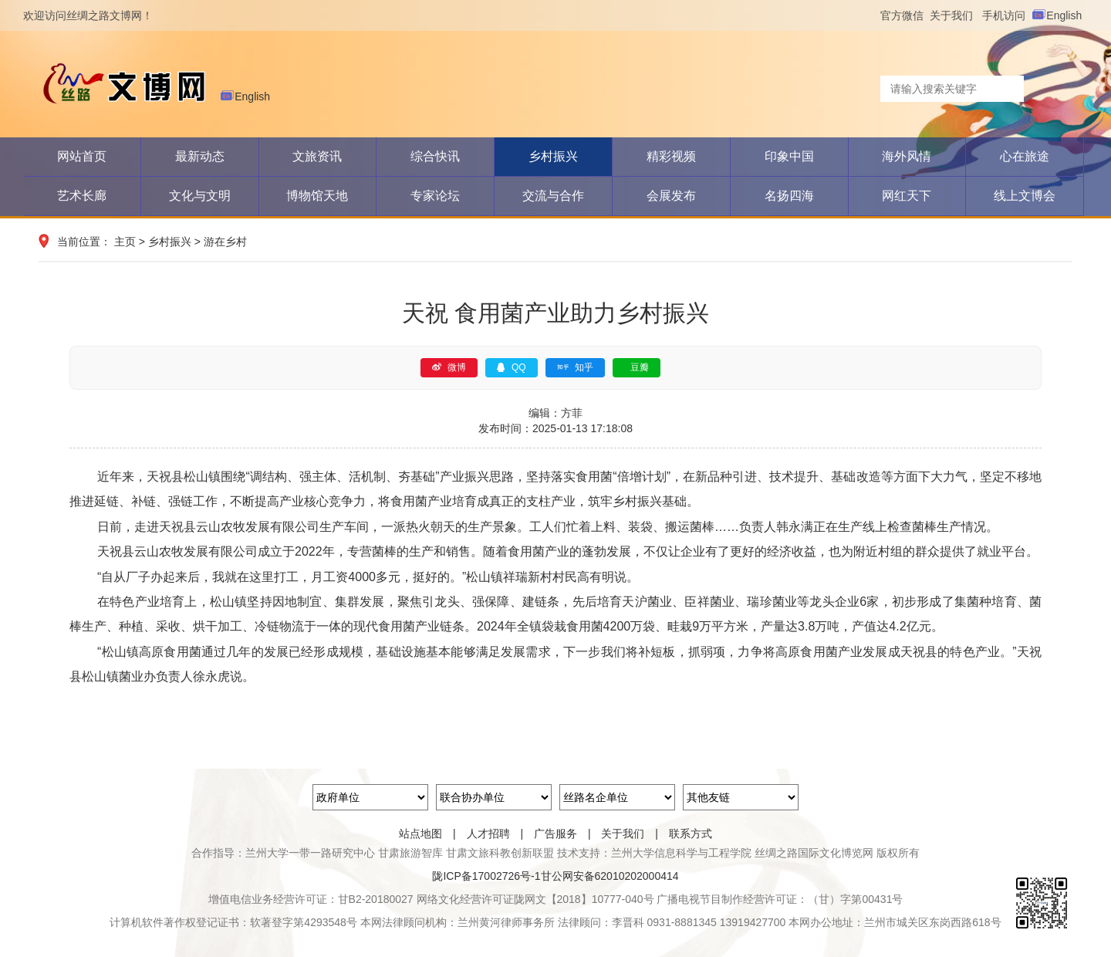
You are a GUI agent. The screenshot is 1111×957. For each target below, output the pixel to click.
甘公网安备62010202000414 (610, 876)
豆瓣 (639, 367)
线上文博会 (1024, 195)
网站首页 (81, 156)
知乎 (575, 367)
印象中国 (789, 156)
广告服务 (555, 833)
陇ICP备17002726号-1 (486, 876)
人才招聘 (488, 833)
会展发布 (671, 195)
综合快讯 (435, 156)
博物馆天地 (317, 195)
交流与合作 (553, 195)
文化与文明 (200, 195)
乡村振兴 (553, 156)
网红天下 (906, 195)
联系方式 (690, 833)
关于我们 (956, 15)
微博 (449, 367)
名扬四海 (789, 195)
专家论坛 (435, 195)
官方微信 (905, 15)
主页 (125, 241)
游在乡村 (225, 241)
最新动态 (200, 156)
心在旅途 (1024, 156)
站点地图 (420, 833)
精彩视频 (671, 156)
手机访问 (1007, 15)
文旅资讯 (317, 156)
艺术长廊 (81, 195)
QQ (511, 367)
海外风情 (906, 156)
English (1059, 15)
